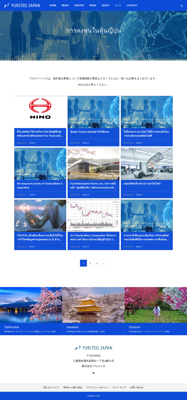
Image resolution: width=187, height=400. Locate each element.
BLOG (118, 5)
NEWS (93, 5)
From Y (32, 144)
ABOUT (105, 5)
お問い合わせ (136, 387)
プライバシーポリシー (97, 387)
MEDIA (65, 5)
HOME (53, 5)
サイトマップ (119, 387)
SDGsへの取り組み (72, 387)
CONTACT (132, 5)
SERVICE (79, 5)
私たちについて (51, 387)
